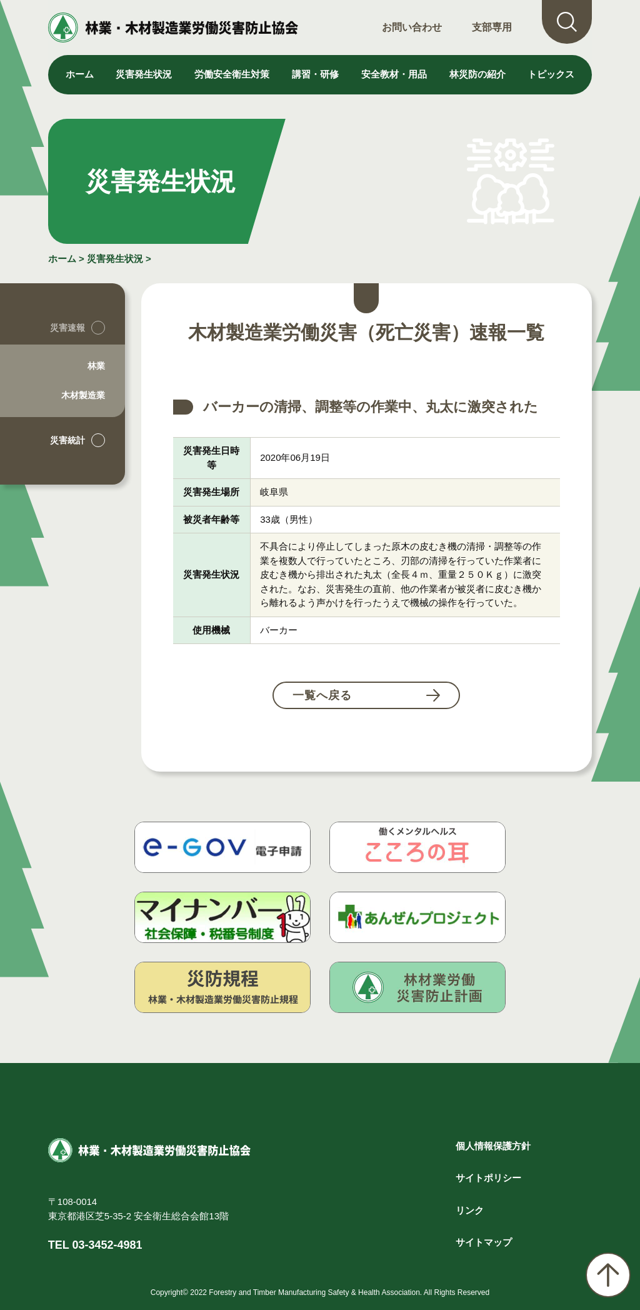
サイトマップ (484, 1242)
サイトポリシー (488, 1177)
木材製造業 (83, 395)
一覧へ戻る (322, 695)
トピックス (551, 74)
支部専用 (492, 27)
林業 (96, 366)
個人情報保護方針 (493, 1146)
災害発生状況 (115, 258)
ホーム (80, 74)
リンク (470, 1210)
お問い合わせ (412, 27)
